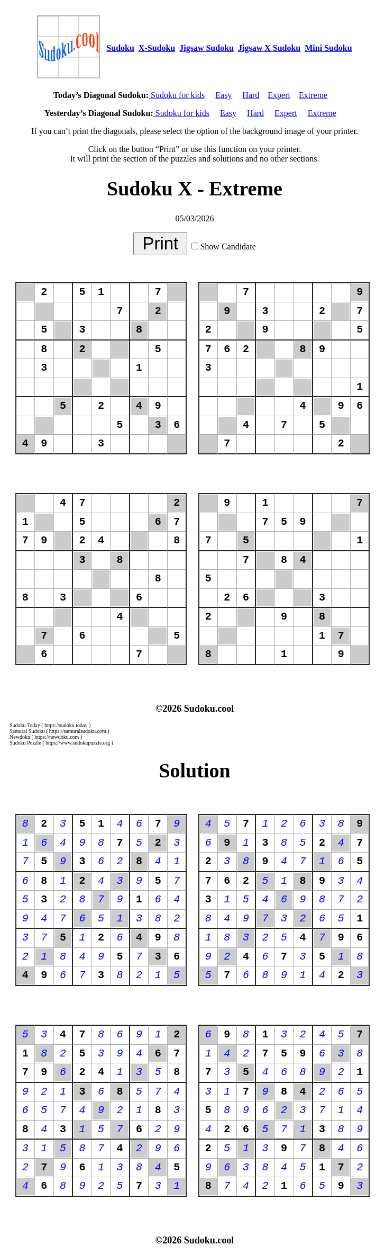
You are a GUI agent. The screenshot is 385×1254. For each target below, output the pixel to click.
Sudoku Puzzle (25, 743)
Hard (250, 95)
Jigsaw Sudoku (206, 47)
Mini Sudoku (328, 47)
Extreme (313, 95)
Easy (223, 95)
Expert (279, 95)
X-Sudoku (157, 47)
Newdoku (20, 737)
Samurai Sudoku (27, 731)
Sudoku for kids (177, 95)
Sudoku (120, 47)
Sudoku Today (25, 725)
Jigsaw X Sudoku (269, 47)
